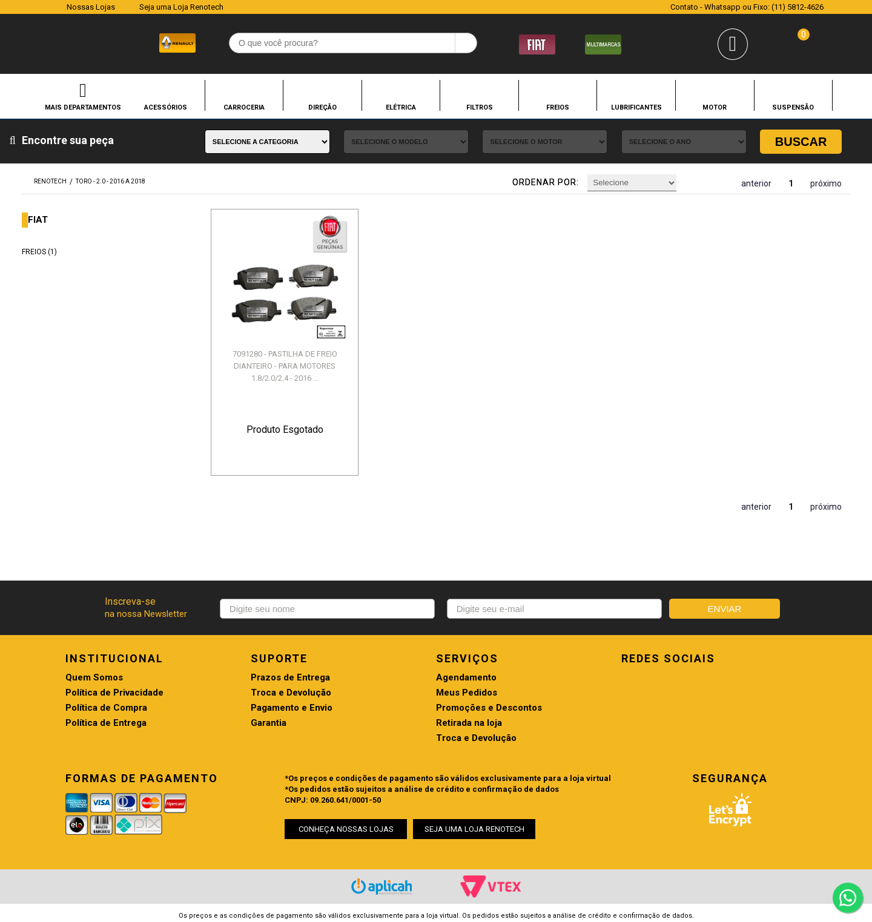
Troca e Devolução (291, 692)
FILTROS (479, 107)
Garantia (268, 723)
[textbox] (353, 43)
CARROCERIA (244, 107)
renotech (50, 181)
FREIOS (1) (39, 251)
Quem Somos (94, 677)
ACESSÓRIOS (165, 107)
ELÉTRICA (401, 107)
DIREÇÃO (322, 107)
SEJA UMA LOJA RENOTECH (474, 829)
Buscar (801, 141)
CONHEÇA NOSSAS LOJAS (346, 829)
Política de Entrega (106, 723)
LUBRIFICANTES (636, 107)
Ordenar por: (545, 182)
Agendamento (466, 677)
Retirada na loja (469, 723)
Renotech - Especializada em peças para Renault (48, 41)
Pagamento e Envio (291, 708)
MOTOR (714, 107)
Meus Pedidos (466, 692)
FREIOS (557, 107)
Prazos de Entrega (290, 677)
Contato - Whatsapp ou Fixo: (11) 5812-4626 (747, 7)
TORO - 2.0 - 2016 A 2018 (110, 181)
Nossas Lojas (91, 7)
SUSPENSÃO (793, 107)
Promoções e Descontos (489, 708)
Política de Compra (106, 708)
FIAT (38, 220)
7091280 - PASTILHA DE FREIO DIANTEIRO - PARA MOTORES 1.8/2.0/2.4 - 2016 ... (285, 366)
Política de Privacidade (114, 692)
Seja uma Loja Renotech (181, 7)
